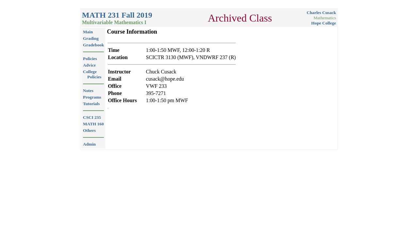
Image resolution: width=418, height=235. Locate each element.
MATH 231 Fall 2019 (117, 15)
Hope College (323, 23)
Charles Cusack (321, 12)
